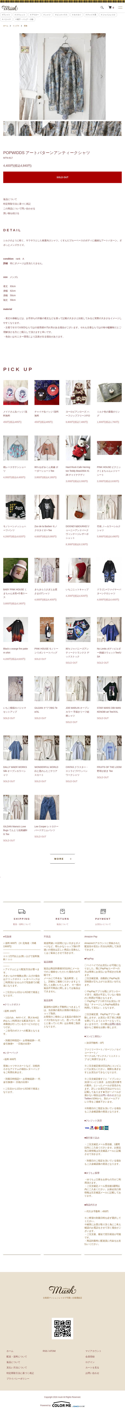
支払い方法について (13, 1367)
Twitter (87, 1098)
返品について (10, 199)
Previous (24, 76)
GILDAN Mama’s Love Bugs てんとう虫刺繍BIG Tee (15, 830)
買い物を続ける (11, 213)
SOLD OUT (62, 177)
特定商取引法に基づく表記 (17, 203)
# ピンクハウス (61, 15)
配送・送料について (13, 1356)
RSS (45, 1351)
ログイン (86, 1362)
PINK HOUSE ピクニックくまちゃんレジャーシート (109, 471)
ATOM (52, 1351)
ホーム (6, 26)
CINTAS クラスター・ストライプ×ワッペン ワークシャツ (77, 771)
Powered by (62, 1404)
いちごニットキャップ (77, 589)
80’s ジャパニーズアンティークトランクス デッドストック (77, 652)
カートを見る (89, 1367)
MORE (59, 859)
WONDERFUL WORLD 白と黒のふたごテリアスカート (46, 771)
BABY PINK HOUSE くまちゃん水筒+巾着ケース (15, 593)
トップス (17, 26)
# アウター (34, 15)
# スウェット (20, 15)
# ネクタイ (76, 15)
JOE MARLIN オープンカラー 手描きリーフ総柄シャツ (77, 712)
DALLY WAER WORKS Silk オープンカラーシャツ (15, 771)
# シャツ (47, 15)
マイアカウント (90, 1351)
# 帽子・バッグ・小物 (24, 19)
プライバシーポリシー (14, 1378)
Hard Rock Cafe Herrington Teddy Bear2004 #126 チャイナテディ (78, 471)
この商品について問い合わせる (19, 208)
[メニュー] (120, 7)
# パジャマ (6, 19)
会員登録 (86, 1356)
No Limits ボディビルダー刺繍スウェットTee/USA (109, 652)
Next (100, 76)
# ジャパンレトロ (108, 15)
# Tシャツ (6, 15)
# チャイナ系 (91, 15)
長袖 (28, 26)
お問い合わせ (107, 1095)
